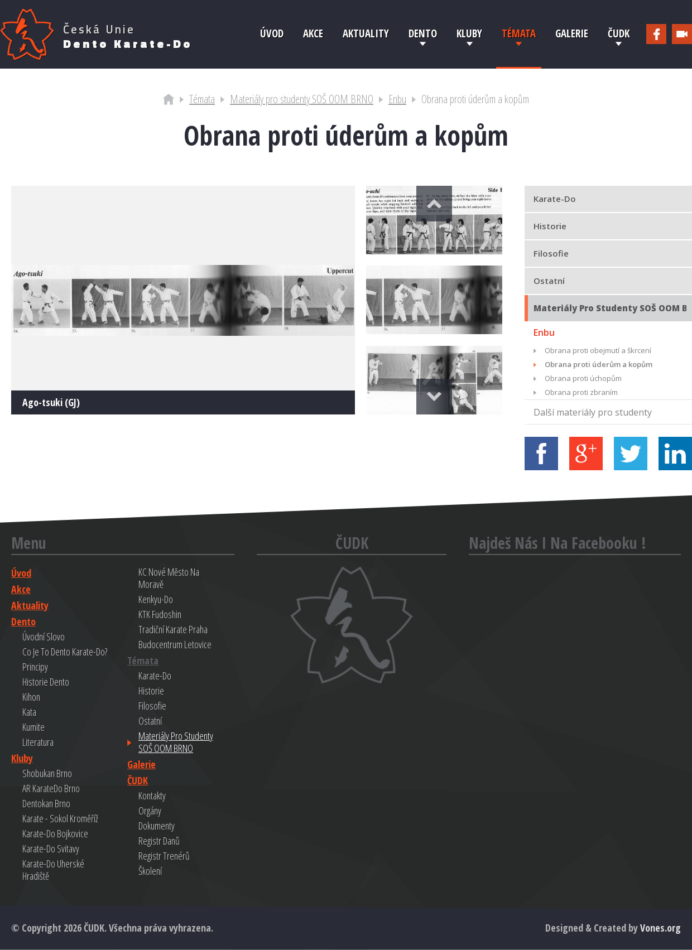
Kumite (33, 727)
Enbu (397, 99)
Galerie (571, 33)
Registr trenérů (164, 855)
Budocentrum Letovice (175, 644)
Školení (150, 870)
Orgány (149, 810)
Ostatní (150, 720)
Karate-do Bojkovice (55, 833)
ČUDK (618, 33)
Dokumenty (156, 825)
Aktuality (366, 33)
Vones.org (660, 927)
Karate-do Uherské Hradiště (53, 870)
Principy (35, 666)
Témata (519, 33)
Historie (151, 690)
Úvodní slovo (43, 636)
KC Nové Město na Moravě (168, 578)
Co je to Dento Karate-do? (64, 651)
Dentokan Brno (46, 803)
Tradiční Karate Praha (173, 629)
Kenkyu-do (155, 599)
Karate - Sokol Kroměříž (60, 818)
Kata (29, 711)
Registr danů (159, 840)
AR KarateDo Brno (51, 788)
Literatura (38, 742)
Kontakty (152, 795)
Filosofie (152, 705)
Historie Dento (45, 681)
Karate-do (154, 675)
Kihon (31, 696)
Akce (313, 33)
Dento (423, 33)
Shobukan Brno (47, 773)
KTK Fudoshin (159, 614)
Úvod (271, 33)
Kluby (469, 33)
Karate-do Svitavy (50, 848)
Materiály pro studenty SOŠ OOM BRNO (301, 99)
